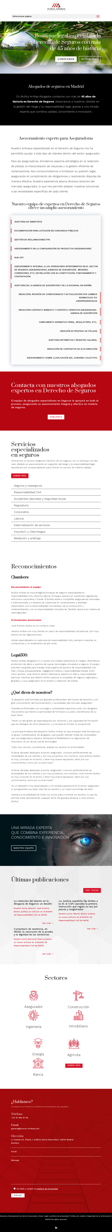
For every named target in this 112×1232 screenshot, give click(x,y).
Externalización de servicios (32, 525)
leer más (46, 923)
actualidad (89, 59)
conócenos (66, 59)
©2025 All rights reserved (56, 1219)
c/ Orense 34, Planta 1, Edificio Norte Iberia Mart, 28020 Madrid (27, 1130)
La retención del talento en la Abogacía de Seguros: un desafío (33, 902)
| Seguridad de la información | (99, 1216)
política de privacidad (59, 1216)
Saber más (19, 475)
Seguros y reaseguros (28, 485)
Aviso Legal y (44, 1216)
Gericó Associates (29, 1216)
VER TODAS (92, 890)
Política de (78, 1216)
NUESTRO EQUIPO (24, 848)
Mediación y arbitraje (27, 538)
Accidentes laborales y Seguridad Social (40, 498)
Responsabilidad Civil (27, 492)
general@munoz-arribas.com (18, 1124)
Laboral (19, 518)
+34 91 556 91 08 (15, 1119)
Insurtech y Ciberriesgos (29, 531)
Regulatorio (21, 505)
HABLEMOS (56, 417)
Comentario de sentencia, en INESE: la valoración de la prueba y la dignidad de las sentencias (33, 932)
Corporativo (21, 512)
